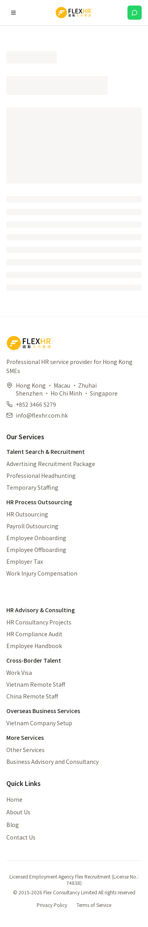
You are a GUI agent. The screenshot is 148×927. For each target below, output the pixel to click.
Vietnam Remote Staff (35, 684)
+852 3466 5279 (36, 404)
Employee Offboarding (36, 550)
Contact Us (21, 837)
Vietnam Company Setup (39, 723)
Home (14, 799)
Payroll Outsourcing (32, 526)
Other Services (25, 750)
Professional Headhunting (41, 475)
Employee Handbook (34, 646)
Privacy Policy (52, 905)
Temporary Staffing (32, 487)
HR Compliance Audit (34, 634)
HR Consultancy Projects (38, 622)
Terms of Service (94, 905)
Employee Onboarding (36, 538)
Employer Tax (24, 561)
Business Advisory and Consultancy (52, 761)
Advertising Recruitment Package (50, 464)
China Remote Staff (32, 696)
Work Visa (19, 672)
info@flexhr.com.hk (42, 415)
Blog (12, 825)
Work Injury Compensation (41, 573)
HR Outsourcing (27, 514)
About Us (18, 812)
